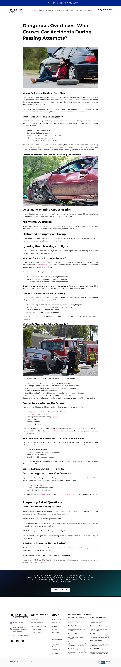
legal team (94, 478)
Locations (49, 10)
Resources (79, 10)
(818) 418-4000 (104, 10)
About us (41, 10)
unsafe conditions (42, 265)
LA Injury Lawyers (84, 109)
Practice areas (59, 10)
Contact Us (89, 10)
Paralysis (81, 147)
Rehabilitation (31, 414)
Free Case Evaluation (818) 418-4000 (60, 3)
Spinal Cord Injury (66, 147)
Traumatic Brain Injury (49, 147)
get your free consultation (67, 494)
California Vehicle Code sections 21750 (43, 297)
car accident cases (74, 461)
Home (34, 10)
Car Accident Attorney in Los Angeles (58, 431)
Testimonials (70, 10)
